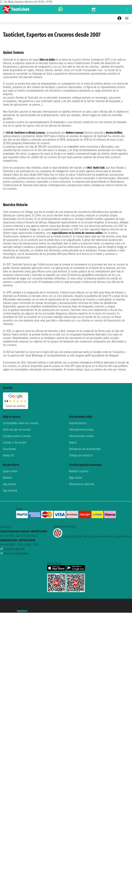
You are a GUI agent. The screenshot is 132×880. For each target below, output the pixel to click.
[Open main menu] (127, 18)
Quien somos (10, 471)
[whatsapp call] (60, 9)
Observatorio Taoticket (81, 484)
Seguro (73, 442)
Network (7, 477)
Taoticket (22, 611)
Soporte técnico (78, 423)
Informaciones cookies (81, 436)
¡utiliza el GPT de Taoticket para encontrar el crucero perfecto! (92, 536)
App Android (10, 490)
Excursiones (9, 449)
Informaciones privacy (81, 429)
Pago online (75, 477)
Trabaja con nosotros (81, 455)
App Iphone (9, 484)
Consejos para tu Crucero (17, 436)
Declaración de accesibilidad (85, 449)
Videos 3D (8, 455)
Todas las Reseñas (15, 406)
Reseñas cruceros (78, 471)
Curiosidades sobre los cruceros (21, 423)
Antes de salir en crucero (17, 429)
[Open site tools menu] (127, 9)
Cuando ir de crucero (14, 442)
